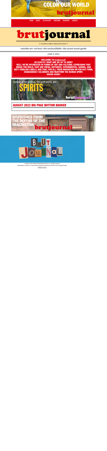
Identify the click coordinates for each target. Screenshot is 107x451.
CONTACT (75, 20)
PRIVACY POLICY (42, 167)
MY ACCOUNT (47, 20)
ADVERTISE (66, 20)
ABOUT (38, 20)
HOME (31, 20)
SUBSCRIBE (57, 20)
